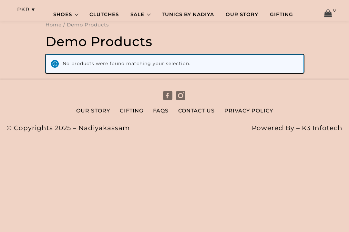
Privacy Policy (248, 111)
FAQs (161, 111)
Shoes (65, 15)
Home (54, 25)
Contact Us (196, 111)
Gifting (281, 15)
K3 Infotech (322, 128)
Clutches (104, 15)
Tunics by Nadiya (188, 15)
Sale (140, 15)
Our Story (242, 15)
